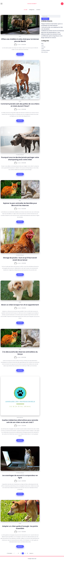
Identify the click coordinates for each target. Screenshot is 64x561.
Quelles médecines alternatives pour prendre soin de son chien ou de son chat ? (20, 421)
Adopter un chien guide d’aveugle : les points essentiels (20, 527)
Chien (20, 101)
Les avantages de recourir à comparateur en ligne (20, 476)
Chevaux (43, 47)
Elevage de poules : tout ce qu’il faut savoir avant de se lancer (20, 259)
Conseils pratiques (20, 154)
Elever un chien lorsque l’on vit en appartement (20, 305)
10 (27, 553)
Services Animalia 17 (32, 3)
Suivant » (31, 553)
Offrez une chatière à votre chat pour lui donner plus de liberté (20, 40)
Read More (20, 54)
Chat (20, 36)
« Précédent (9, 553)
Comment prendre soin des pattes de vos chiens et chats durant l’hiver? (20, 105)
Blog (20, 200)
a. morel (18, 44)
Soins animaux (20, 417)
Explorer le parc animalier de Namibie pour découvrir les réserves (20, 204)
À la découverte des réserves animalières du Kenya (20, 353)
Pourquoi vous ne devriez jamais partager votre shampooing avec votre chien (20, 158)
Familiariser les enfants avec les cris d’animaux (52, 30)
